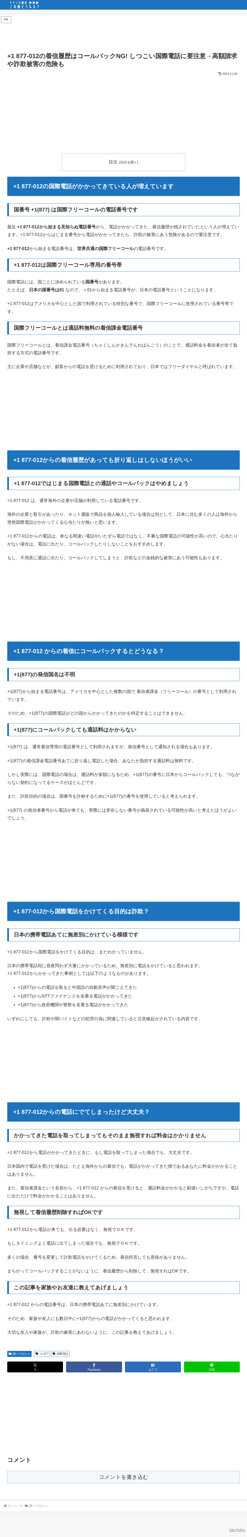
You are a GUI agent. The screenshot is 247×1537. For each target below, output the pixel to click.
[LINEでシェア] (212, 1367)
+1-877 (42, 1353)
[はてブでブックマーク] (153, 1367)
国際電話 (60, 1353)
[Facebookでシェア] (94, 1367)
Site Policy (237, 1530)
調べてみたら (19, 1353)
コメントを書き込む (123, 1477)
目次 (113, 162)
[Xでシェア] (35, 1367)
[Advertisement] (123, 35)
